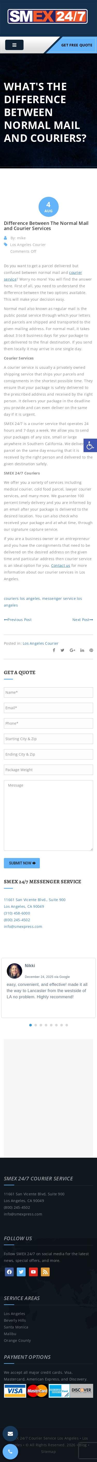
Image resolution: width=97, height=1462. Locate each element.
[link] (90, 445)
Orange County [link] (17, 1340)
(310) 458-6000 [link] (17, 913)
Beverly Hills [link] (15, 1320)
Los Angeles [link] (14, 1313)
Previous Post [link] (18, 619)
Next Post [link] (82, 619)
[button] (30, 1025)
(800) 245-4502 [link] (17, 919)
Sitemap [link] (48, 1451)
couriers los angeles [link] (22, 598)
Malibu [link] (10, 1333)
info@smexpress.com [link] (23, 926)
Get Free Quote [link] (76, 45)
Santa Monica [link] (16, 1327)
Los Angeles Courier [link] (28, 244)
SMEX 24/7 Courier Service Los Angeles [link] (43, 1438)
